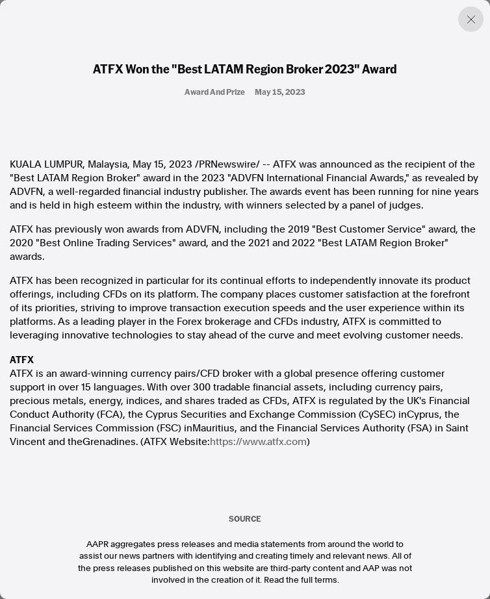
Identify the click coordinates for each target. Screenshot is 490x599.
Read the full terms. (301, 580)
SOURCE (245, 518)
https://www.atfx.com (258, 442)
